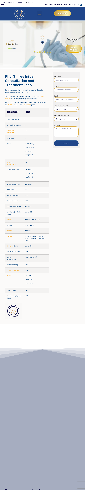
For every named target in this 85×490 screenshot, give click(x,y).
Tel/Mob (57, 86)
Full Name (57, 76)
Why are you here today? (63, 115)
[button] (39, 13)
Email (56, 96)
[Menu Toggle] (42, 42)
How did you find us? (61, 106)
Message (57, 125)
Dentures (10, 246)
